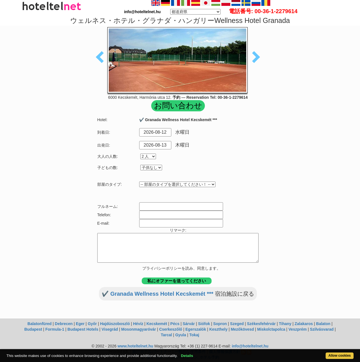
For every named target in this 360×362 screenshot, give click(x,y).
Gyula (180, 335)
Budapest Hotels (82, 329)
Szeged (237, 323)
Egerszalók (195, 329)
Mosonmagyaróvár (138, 329)
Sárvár (189, 323)
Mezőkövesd (242, 329)
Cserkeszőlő (170, 329)
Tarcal (166, 335)
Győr (92, 323)
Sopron (220, 323)
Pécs (174, 323)
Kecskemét (156, 323)
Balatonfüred (39, 323)
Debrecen (64, 323)
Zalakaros (304, 323)
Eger (80, 323)
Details (187, 356)
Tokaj (194, 335)
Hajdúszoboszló (115, 323)
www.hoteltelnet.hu (135, 346)
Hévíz (138, 323)
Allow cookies (339, 356)
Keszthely (218, 329)
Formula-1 (54, 329)
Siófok (204, 323)
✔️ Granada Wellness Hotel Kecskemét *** (157, 294)
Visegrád (109, 329)
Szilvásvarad (322, 329)
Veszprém (297, 329)
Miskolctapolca (271, 329)
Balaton (323, 323)
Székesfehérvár (261, 323)
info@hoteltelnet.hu (250, 346)
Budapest (33, 329)
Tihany (285, 323)
